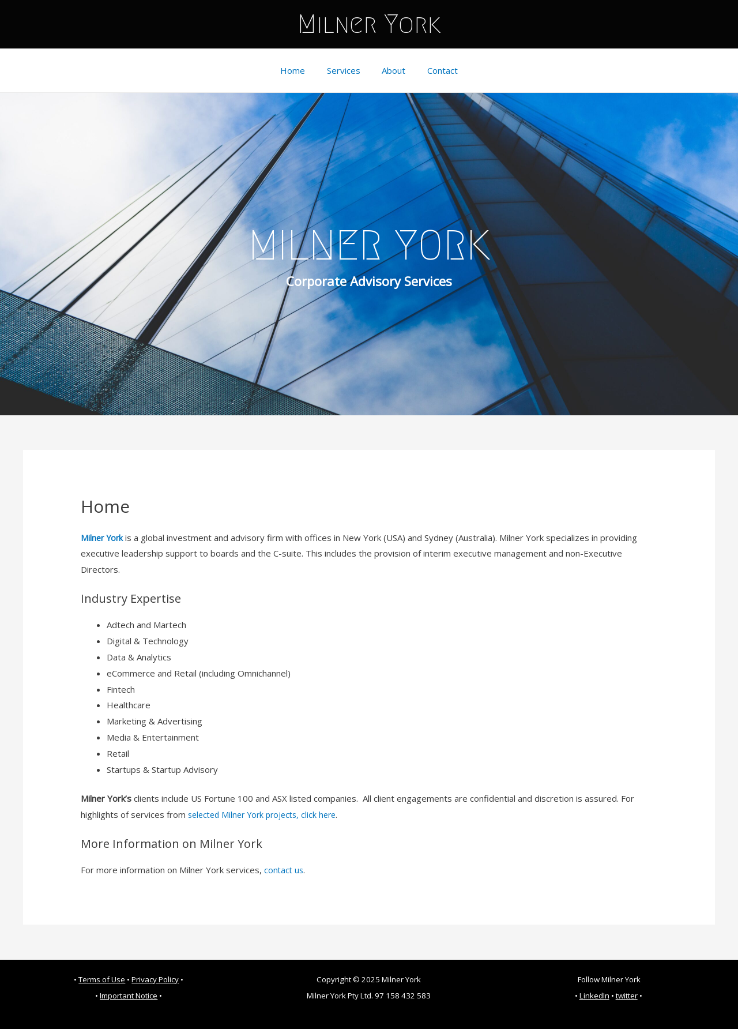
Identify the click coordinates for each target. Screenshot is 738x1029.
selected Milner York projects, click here (267, 814)
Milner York (369, 24)
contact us (284, 870)
